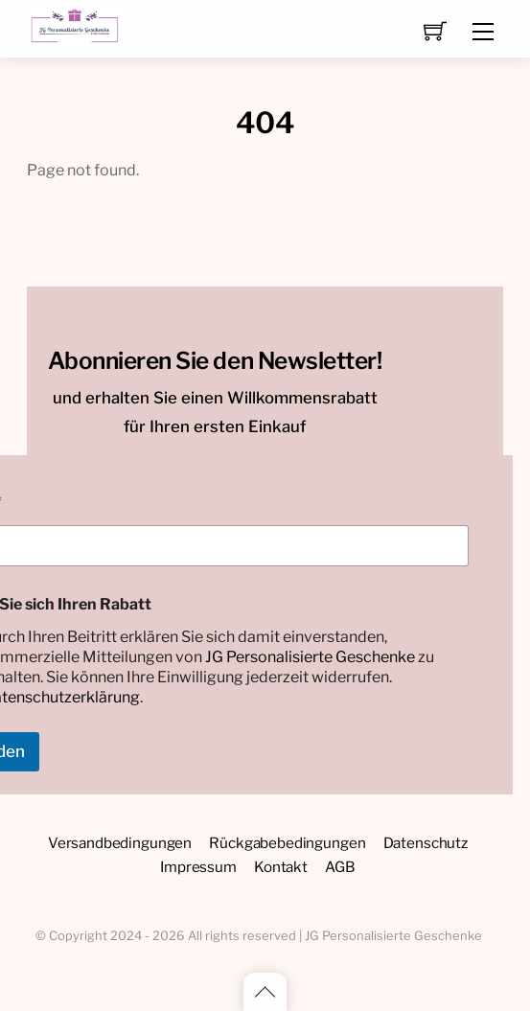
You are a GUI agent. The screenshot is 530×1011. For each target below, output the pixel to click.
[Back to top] (265, 992)
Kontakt (281, 867)
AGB (340, 867)
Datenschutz (425, 843)
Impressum (198, 867)
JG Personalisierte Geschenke (310, 657)
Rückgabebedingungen (287, 843)
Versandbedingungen (120, 843)
